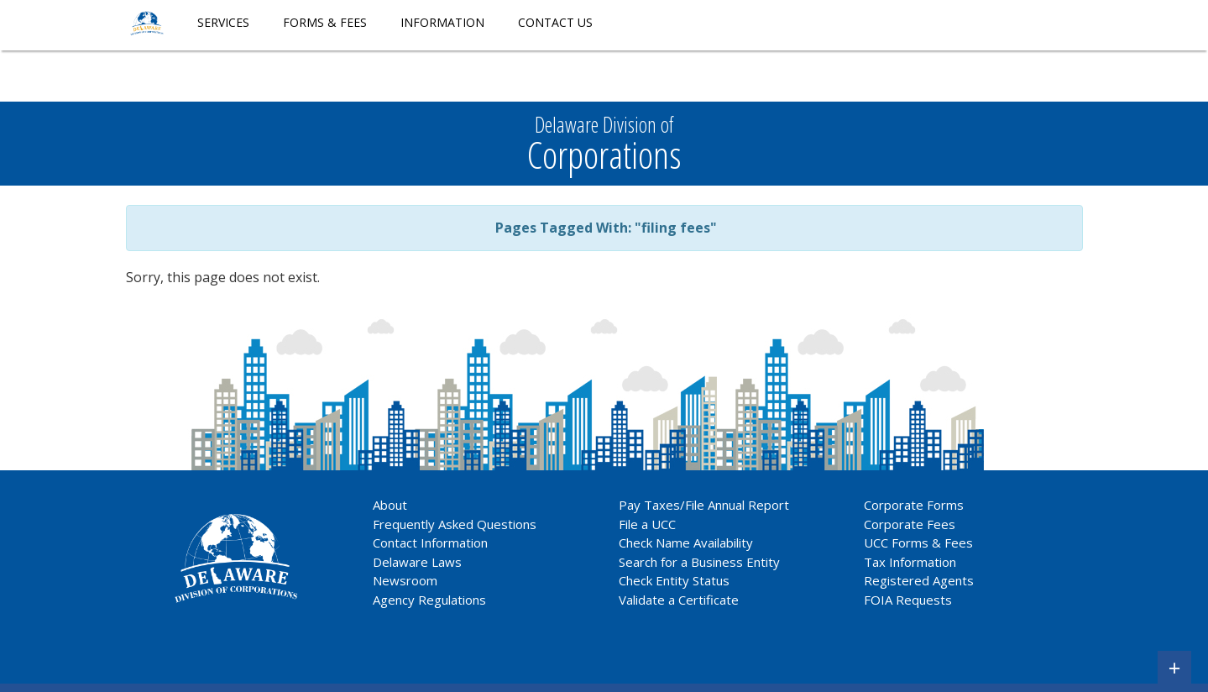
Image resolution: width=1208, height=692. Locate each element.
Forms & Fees (325, 22)
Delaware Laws (419, 561)
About (390, 504)
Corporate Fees (909, 524)
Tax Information (910, 561)
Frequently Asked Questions (454, 524)
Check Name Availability (686, 542)
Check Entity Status (674, 580)
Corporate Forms (914, 504)
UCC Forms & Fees (918, 542)
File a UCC (647, 524)
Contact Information (430, 542)
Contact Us (555, 22)
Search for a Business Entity (699, 561)
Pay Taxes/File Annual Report (704, 504)
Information (442, 22)
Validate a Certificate (679, 599)
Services (223, 22)
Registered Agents (919, 580)
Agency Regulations (429, 599)
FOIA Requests (908, 599)
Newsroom (405, 580)
